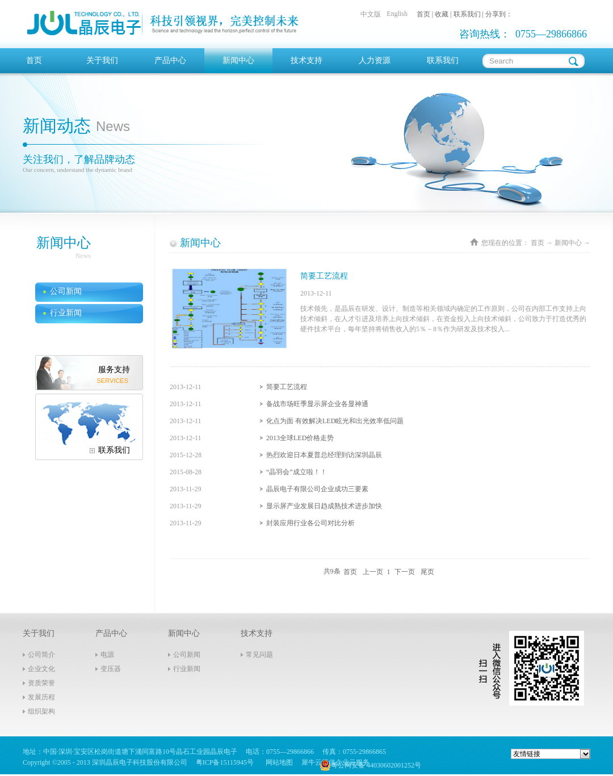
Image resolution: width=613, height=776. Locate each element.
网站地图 (277, 762)
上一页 (373, 571)
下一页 (404, 571)
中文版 (370, 14)
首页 (34, 60)
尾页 (427, 571)
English (397, 14)
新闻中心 (568, 243)
